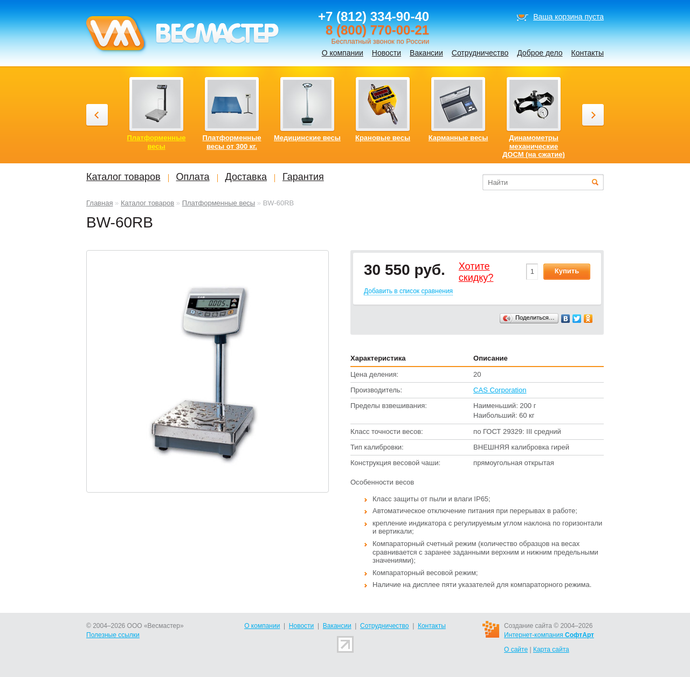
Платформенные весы (219, 203)
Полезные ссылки (113, 635)
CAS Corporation (499, 390)
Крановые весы (382, 138)
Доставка (246, 176)
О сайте (516, 649)
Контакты (587, 53)
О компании (342, 53)
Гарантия (303, 176)
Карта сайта (551, 649)
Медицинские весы (307, 138)
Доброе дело (539, 53)
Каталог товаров (147, 203)
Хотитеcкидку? (476, 272)
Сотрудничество (480, 53)
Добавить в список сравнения (408, 291)
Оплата (193, 176)
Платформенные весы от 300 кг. (232, 142)
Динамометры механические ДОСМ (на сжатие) (533, 146)
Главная (99, 203)
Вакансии (426, 53)
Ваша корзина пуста (568, 16)
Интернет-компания (549, 635)
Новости (386, 53)
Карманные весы (458, 138)
